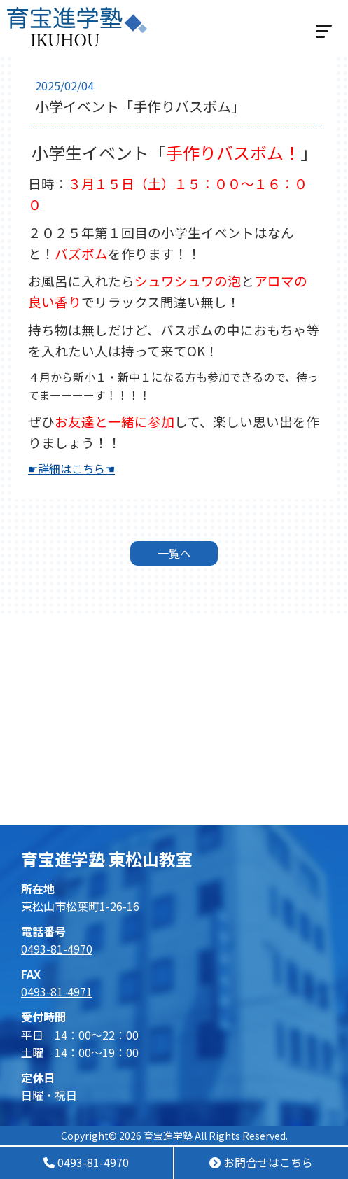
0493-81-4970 (86, 1162)
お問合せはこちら (261, 1162)
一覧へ (174, 553)
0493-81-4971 (56, 991)
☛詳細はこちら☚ (71, 468)
